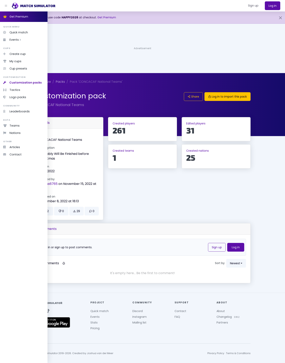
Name (67, 135)
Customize (66, 81)
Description (70, 148)
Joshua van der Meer (124, 353)
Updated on (71, 196)
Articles (11, 147)
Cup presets (15, 69)
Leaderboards (16, 111)
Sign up (241, 247)
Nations (12, 133)
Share (217, 97)
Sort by (243, 263)
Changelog (248, 317)
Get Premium (15, 17)
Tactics (11, 90)
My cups (12, 61)
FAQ (201, 317)
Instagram (163, 317)
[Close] (280, 17)
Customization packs (22, 83)
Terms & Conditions (262, 353)
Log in (272, 6)
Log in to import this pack (251, 97)
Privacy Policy (239, 353)
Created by (70, 179)
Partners (246, 322)
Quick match (15, 32)
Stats (117, 322)
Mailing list (163, 322)
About (244, 311)
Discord (161, 311)
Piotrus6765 (72, 184)
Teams (11, 126)
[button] (253, 5)
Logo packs (14, 97)
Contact (12, 154)
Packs (84, 81)
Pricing (118, 328)
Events (13, 40)
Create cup (14, 54)
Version (68, 166)
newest (259, 263)
